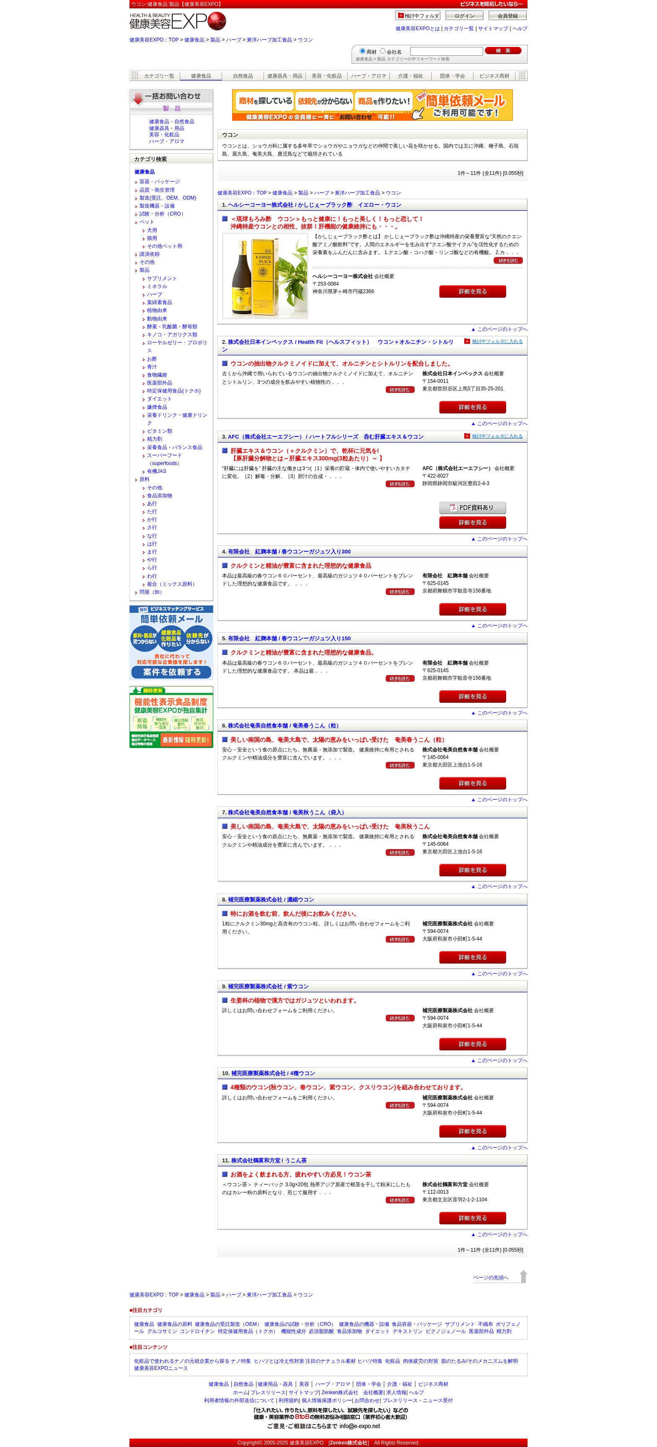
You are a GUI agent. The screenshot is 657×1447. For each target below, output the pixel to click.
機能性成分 (293, 1331)
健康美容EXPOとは (418, 28)
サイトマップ (493, 28)
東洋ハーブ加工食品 (269, 40)
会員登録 (508, 16)
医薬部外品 (159, 383)
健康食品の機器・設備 (364, 1324)
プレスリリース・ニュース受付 (418, 1400)
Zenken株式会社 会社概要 (352, 1392)
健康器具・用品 (285, 76)
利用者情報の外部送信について (239, 1400)
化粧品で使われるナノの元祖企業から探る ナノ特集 (192, 1361)
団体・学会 (452, 76)
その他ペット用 (164, 246)
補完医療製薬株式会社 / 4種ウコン (273, 1073)
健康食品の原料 (174, 1324)
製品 (215, 40)
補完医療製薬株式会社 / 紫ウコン (268, 986)
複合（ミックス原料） (172, 584)
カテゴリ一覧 (459, 28)
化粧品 (392, 1361)
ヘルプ (520, 28)
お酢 (152, 359)
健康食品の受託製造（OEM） (228, 1324)
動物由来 (157, 319)
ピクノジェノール (446, 1331)
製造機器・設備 (157, 206)
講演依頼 (150, 254)
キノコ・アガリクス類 (172, 335)
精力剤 (154, 439)
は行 (152, 544)
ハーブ (233, 40)
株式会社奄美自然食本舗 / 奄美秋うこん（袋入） (287, 812)
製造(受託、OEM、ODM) (168, 198)
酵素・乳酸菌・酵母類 (172, 327)
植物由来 (157, 310)
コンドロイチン (197, 1331)
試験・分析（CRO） (163, 214)
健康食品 (194, 40)
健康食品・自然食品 (171, 122)
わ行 (152, 576)
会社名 (394, 52)
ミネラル (157, 286)
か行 (152, 519)
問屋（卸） (152, 592)
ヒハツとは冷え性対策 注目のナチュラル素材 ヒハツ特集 (318, 1361)
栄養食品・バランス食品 (174, 447)
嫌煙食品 (157, 407)
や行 (152, 560)
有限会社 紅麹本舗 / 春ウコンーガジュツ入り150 (289, 638)
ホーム (240, 1392)
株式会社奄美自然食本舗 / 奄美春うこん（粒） (284, 725)
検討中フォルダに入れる (497, 341)
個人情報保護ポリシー (327, 1400)
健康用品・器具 (275, 1384)
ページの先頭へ (491, 1278)
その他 (147, 262)
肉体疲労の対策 (420, 1361)
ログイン (465, 16)
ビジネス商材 (494, 76)
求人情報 (396, 1392)
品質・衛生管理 (157, 190)
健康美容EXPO (306, 1443)
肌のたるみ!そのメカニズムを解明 (479, 1361)
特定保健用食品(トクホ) (174, 391)
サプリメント (162, 278)
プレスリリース (268, 1392)
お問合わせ (367, 1400)
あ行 (152, 504)
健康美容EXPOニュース (161, 1368)
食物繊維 (157, 375)
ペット (147, 222)
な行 (152, 536)
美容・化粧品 (327, 76)
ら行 (152, 568)
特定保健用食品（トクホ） (248, 1331)
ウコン (305, 40)
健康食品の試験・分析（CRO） (300, 1324)
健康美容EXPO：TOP (154, 40)
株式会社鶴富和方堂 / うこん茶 (269, 1160)
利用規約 (289, 1400)
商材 (372, 52)
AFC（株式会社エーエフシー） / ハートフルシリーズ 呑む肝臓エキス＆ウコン (326, 437)
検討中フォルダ (422, 16)
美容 (304, 1384)
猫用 (152, 238)
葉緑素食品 (159, 302)
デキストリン (408, 1331)
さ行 (152, 527)
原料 (145, 479)
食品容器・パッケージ (417, 1324)
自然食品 (243, 76)
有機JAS (156, 471)
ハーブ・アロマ (368, 76)
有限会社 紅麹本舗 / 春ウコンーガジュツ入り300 (289, 551)
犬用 (152, 230)
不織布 (485, 1324)
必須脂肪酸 (321, 1331)
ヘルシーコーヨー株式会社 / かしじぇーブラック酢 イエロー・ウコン (314, 205)
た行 (152, 511)
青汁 (152, 367)
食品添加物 (159, 496)
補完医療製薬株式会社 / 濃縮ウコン (271, 899)
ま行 (152, 552)
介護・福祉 (410, 76)
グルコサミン (162, 1331)
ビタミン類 (159, 431)
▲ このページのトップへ (499, 329)
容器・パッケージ (160, 181)
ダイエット (159, 399)
